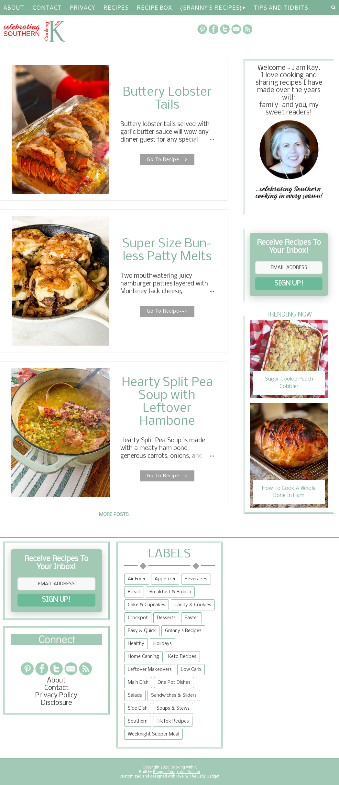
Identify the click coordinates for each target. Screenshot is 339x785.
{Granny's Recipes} (211, 7)
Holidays (162, 643)
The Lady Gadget (204, 776)
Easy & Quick (142, 630)
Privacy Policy (56, 695)
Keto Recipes (182, 656)
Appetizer (165, 579)
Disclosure (56, 703)
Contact (46, 7)
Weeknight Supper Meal (153, 734)
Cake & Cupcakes (146, 605)
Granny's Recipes (183, 630)
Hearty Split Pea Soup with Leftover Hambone (167, 402)
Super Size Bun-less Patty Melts (167, 250)
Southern (138, 721)
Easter (191, 617)
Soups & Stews (173, 708)
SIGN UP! (288, 283)
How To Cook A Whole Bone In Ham (289, 492)
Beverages (196, 579)
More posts (114, 514)
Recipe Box (154, 7)
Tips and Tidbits (280, 7)
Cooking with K (183, 767)
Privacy (82, 7)
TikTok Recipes (173, 721)
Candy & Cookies (192, 605)
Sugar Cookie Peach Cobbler (289, 382)
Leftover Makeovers (150, 669)
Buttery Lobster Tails (167, 99)
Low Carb (191, 669)
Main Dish (138, 682)
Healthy (136, 643)
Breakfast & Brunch (170, 592)
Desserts (166, 617)
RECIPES (115, 7)
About (13, 7)
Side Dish (138, 708)
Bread (134, 592)
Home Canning (143, 656)
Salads (135, 695)
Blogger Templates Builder (176, 771)
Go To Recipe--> (167, 159)
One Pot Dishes (174, 682)
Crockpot (138, 617)
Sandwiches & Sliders (174, 695)
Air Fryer (137, 579)
